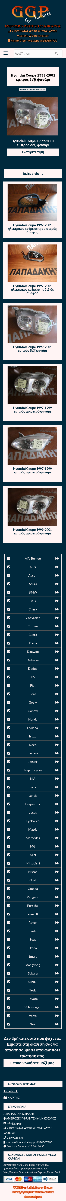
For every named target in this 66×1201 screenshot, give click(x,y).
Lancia (32, 795)
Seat (33, 939)
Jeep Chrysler (32, 770)
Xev (33, 1024)
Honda (32, 719)
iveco (32, 745)
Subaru (33, 973)
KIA (32, 779)
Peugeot (33, 897)
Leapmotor (32, 804)
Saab (33, 931)
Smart (33, 956)
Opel (32, 880)
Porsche (33, 905)
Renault (32, 914)
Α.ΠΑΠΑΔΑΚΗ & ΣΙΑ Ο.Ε (19, 1113)
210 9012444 (18, 31)
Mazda (32, 829)
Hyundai (33, 728)
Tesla (32, 990)
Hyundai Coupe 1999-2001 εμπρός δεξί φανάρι (33, 77)
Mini (33, 855)
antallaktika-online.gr (38, 1187)
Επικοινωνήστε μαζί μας (32, 1062)
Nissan (32, 872)
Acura (33, 584)
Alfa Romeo (33, 558)
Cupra (33, 635)
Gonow (33, 711)
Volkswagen (32, 1007)
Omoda (33, 889)
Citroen (32, 626)
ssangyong (32, 965)
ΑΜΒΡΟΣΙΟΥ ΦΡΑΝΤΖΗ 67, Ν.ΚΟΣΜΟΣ (33, 26)
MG (32, 846)
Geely (33, 702)
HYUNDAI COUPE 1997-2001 (32, 89)
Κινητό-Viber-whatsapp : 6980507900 (32, 40)
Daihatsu (33, 660)
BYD (33, 601)
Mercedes (33, 838)
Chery (33, 609)
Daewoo (33, 652)
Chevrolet (33, 618)
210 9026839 (38, 35)
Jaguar (32, 762)
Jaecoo (33, 753)
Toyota (33, 999)
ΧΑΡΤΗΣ (12, 1098)
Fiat (33, 685)
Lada (32, 787)
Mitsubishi (33, 863)
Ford (33, 694)
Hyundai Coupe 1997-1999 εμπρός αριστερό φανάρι (32, 409)
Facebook (11, 1091)
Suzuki (32, 982)
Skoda (33, 948)
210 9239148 (38, 31)
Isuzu (32, 736)
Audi (33, 567)
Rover (33, 922)
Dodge (32, 668)
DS (33, 677)
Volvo (33, 1016)
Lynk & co (32, 821)
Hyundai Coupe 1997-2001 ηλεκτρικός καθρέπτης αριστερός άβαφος (32, 228)
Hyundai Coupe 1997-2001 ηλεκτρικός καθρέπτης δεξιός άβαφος (32, 289)
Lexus (33, 812)
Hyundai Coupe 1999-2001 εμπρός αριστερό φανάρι (32, 531)
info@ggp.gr (13, 1123)
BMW (33, 592)
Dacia (33, 643)
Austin (32, 575)
